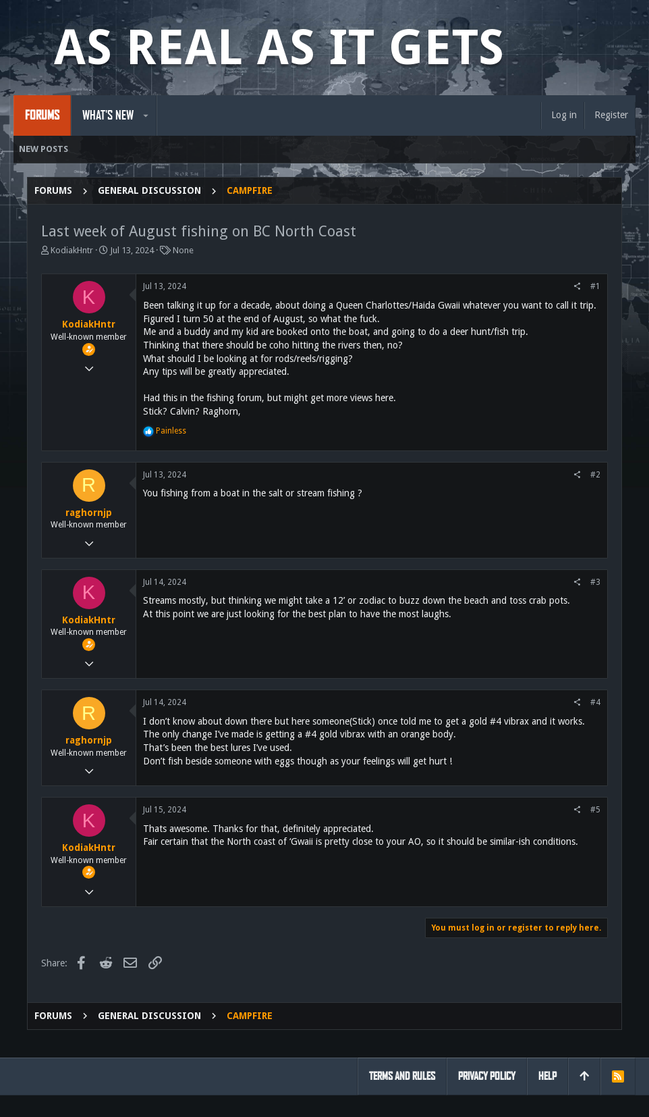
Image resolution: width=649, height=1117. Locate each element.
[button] (146, 115)
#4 (595, 702)
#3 (595, 582)
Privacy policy (486, 1076)
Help (547, 1076)
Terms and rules (402, 1076)
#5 (595, 809)
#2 (595, 474)
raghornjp (88, 512)
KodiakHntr (72, 250)
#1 (595, 286)
